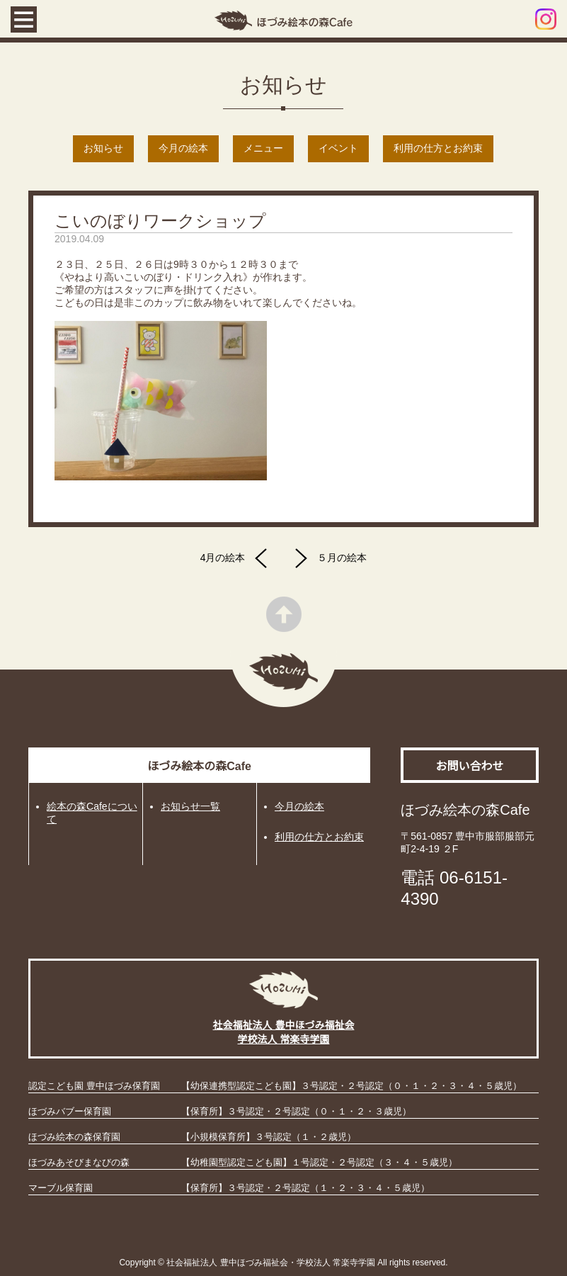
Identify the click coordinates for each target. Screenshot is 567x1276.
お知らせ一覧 (190, 806)
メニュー (263, 148)
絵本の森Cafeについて (92, 813)
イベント (338, 148)
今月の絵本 (183, 148)
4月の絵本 (237, 558)
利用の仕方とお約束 (438, 148)
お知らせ (103, 148)
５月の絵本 (327, 558)
